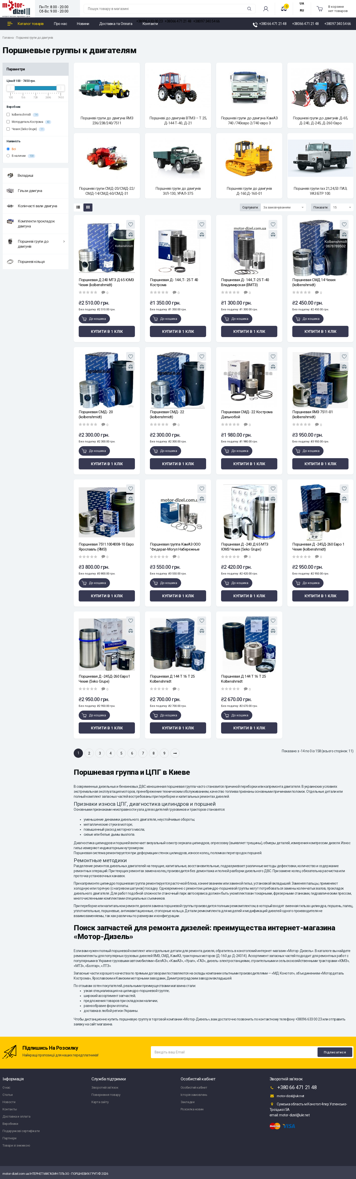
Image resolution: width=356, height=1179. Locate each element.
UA (302, 3)
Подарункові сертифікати (21, 1131)
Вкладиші (19, 175)
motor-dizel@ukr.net (287, 1095)
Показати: (321, 207)
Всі (11, 149)
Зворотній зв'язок (104, 1087)
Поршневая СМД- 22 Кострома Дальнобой (247, 414)
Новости (8, 1102)
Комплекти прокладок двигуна (30, 222)
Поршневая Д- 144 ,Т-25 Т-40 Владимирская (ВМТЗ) (245, 282)
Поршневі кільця (25, 261)
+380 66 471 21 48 (293, 1087)
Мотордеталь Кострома (28, 122)
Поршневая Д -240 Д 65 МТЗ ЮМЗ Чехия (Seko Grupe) (244, 547)
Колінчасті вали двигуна (31, 206)
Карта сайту (100, 1102)
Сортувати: (250, 207)
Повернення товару (105, 1095)
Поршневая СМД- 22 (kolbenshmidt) (167, 414)
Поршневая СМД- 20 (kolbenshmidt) (96, 414)
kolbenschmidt (22, 115)
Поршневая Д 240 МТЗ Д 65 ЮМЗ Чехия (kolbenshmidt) (106, 282)
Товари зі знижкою (16, 1145)
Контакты (9, 1109)
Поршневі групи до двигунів (34, 37)
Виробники (10, 1124)
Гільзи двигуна (24, 191)
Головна (7, 37)
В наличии (20, 156)
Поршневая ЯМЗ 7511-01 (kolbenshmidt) (312, 414)
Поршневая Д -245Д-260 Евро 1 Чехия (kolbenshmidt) (318, 547)
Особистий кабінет (194, 1087)
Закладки (188, 1102)
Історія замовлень (194, 1095)
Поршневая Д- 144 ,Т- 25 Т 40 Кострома (174, 282)
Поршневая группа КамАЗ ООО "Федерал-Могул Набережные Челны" (175, 547)
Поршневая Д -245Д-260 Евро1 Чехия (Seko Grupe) (104, 679)
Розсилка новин (192, 1109)
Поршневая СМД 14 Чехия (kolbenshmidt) (313, 282)
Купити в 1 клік (107, 331)
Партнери (9, 1138)
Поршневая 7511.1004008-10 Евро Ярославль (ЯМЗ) (106, 547)
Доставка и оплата (16, 1116)
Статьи (7, 1095)
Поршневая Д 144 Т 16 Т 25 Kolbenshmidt (172, 679)
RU (302, 10)
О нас (6, 1087)
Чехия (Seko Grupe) (25, 129)
